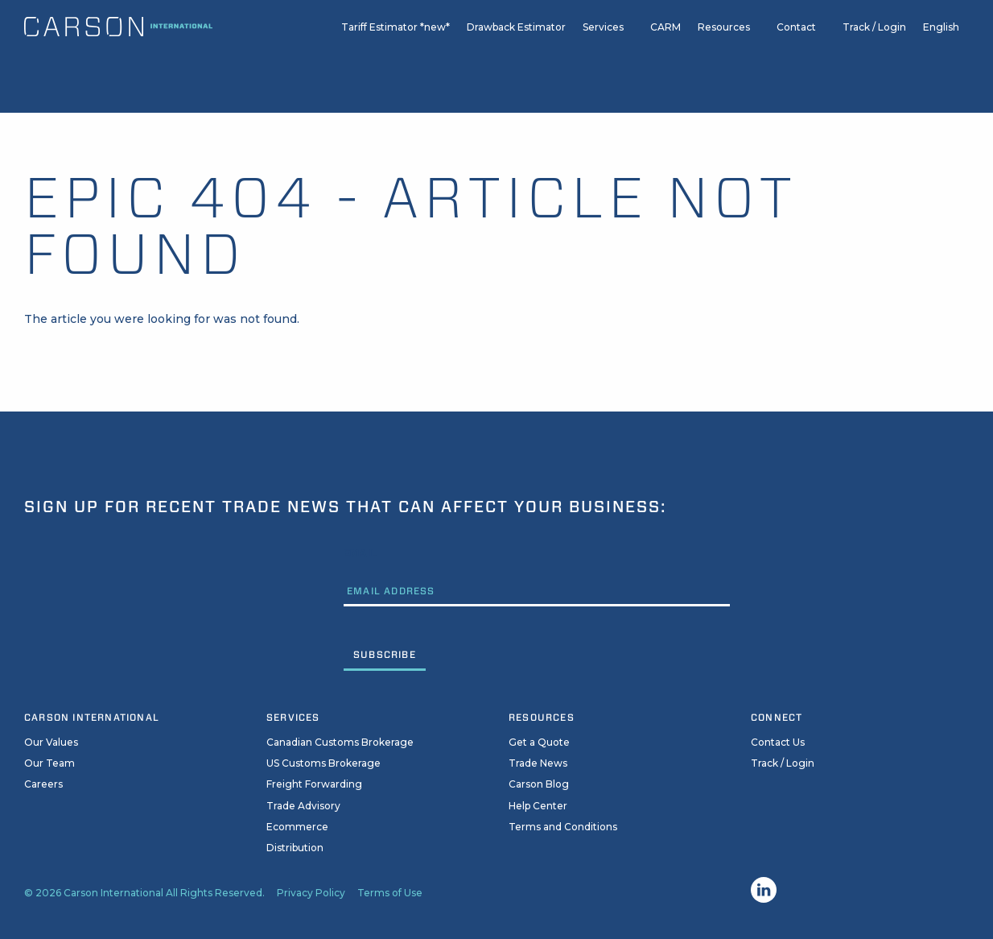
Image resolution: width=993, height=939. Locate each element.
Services (603, 49)
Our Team (49, 763)
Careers (43, 784)
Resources (724, 49)
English (941, 49)
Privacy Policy (311, 893)
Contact (796, 49)
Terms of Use (389, 893)
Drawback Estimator (516, 49)
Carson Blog (539, 784)
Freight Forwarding (314, 784)
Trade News (538, 763)
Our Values (51, 742)
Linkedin (764, 890)
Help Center (538, 806)
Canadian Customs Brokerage (340, 742)
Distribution (294, 848)
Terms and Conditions (563, 827)
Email (360, 553)
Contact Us (778, 742)
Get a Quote (539, 742)
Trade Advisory (303, 806)
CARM (665, 49)
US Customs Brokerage (323, 763)
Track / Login (874, 49)
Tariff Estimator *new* (395, 49)
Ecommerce (297, 827)
